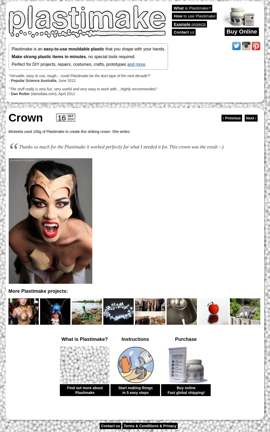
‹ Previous (232, 118)
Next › (251, 118)
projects (190, 24)
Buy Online (241, 31)
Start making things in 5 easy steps (135, 390)
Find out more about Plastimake (85, 390)
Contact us (110, 426)
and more (136, 64)
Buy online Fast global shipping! (186, 390)
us (184, 32)
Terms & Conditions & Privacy (150, 426)
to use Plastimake (194, 16)
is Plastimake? (192, 8)
